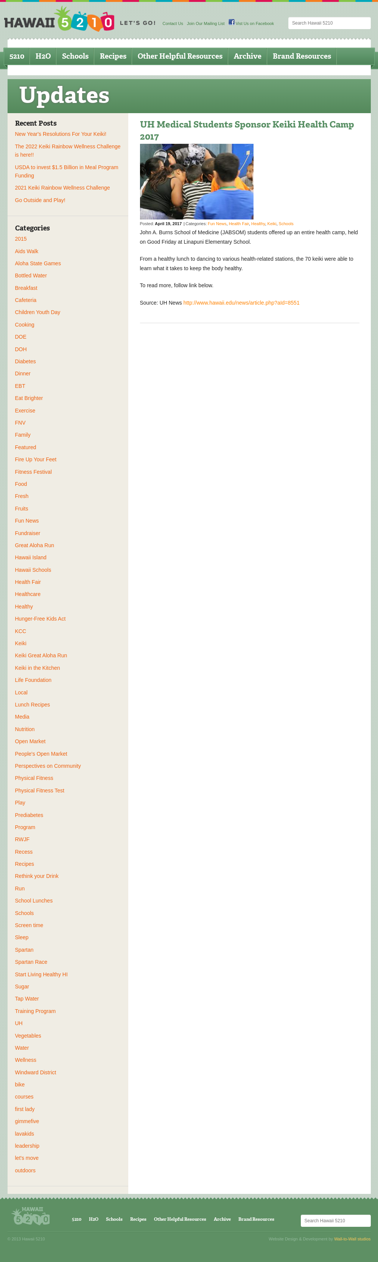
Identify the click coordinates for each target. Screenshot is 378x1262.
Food (21, 484)
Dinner (23, 373)
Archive (247, 56)
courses (24, 1097)
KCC (20, 631)
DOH (21, 349)
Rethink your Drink (37, 876)
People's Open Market (41, 754)
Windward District (35, 1072)
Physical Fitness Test (39, 790)
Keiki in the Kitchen (37, 668)
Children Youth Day (38, 312)
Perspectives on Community (48, 766)
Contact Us (173, 23)
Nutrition (25, 729)
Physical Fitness (34, 778)
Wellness (26, 1060)
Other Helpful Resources (180, 56)
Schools (75, 56)
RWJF (22, 839)
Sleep (22, 937)
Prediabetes (29, 815)
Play (20, 803)
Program (25, 827)
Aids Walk (27, 251)
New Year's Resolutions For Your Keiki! (61, 134)
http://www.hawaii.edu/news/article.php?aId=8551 (242, 303)
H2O (43, 56)
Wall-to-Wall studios (352, 1239)
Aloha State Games (38, 263)
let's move (27, 1158)
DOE (20, 337)
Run (20, 888)
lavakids (24, 1134)
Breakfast (26, 288)
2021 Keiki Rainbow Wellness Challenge (62, 188)
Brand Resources (302, 56)
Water (22, 1048)
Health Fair (28, 582)
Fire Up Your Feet (36, 459)
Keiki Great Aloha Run (41, 655)
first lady (25, 1109)
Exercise (25, 411)
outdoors (25, 1170)
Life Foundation (33, 680)
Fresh (22, 496)
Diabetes (25, 361)
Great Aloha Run (34, 545)
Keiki (20, 643)
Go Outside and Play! (40, 200)
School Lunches (34, 901)
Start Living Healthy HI (41, 974)
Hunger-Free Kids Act (40, 619)
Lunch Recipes (32, 705)
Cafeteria (26, 300)
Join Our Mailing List (206, 23)
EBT (20, 386)
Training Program (35, 1011)
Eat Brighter (29, 398)
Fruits (21, 509)
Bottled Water (31, 275)
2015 (21, 239)
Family (23, 435)
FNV (20, 423)
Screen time (29, 925)
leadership (27, 1146)
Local (21, 692)
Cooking (24, 325)
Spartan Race (31, 962)
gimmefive (27, 1121)
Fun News (27, 521)
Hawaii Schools (33, 570)
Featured (25, 447)
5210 (16, 56)
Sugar (22, 986)
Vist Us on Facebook (251, 23)
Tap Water (27, 999)
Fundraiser (27, 533)
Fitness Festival (33, 472)
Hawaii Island (31, 557)
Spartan (24, 950)
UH (19, 1023)
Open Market (30, 741)
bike (20, 1084)
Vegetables (28, 1036)
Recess (24, 852)
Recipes (113, 56)
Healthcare (28, 594)
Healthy (24, 607)
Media (22, 717)
